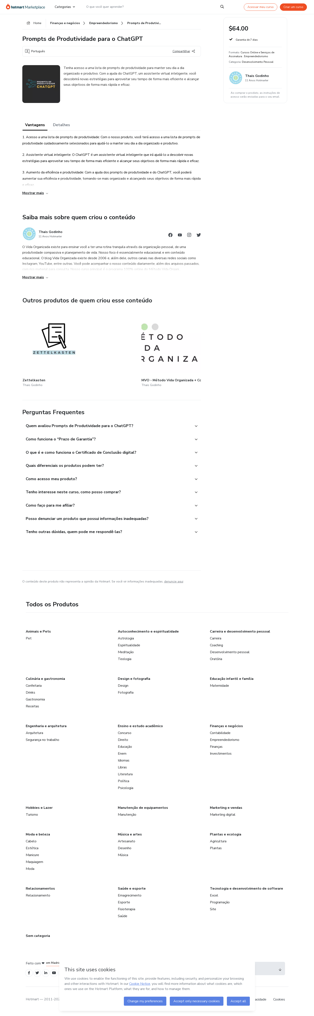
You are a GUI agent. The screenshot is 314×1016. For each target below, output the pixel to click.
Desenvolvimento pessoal (230, 654)
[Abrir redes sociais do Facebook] (170, 237)
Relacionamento (38, 897)
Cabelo (31, 843)
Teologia (124, 661)
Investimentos (221, 756)
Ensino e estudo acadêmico (140, 728)
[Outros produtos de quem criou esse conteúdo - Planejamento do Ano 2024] (148, 347)
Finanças (216, 749)
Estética (32, 850)
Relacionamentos (40, 891)
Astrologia (126, 640)
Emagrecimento (129, 897)
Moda (30, 871)
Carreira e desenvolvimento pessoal (240, 633)
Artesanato (126, 843)
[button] (106, 421)
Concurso (124, 735)
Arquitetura (34, 735)
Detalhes (61, 126)
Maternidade (219, 688)
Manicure (32, 857)
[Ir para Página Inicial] (27, 6)
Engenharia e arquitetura (46, 728)
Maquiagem (34, 864)
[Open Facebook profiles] (30, 976)
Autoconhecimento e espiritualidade (148, 633)
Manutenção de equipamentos (143, 810)
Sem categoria (38, 938)
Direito (123, 742)
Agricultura (218, 843)
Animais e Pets (38, 633)
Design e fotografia (134, 681)
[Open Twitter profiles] (39, 976)
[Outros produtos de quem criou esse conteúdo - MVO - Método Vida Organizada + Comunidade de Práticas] (97, 347)
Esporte (124, 904)
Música (123, 857)
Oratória (216, 661)
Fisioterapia (126, 911)
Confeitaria (34, 688)
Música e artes (130, 836)
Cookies (279, 1003)
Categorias (65, 7)
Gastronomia (35, 701)
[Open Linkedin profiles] (48, 976)
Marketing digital (222, 817)
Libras (122, 769)
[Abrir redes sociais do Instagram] (189, 237)
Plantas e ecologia (225, 836)
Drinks (30, 695)
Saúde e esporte (132, 891)
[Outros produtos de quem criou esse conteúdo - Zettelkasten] (46, 347)
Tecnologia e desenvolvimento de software (246, 891)
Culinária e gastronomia (45, 681)
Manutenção (127, 817)
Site (213, 911)
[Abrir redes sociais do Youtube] (180, 237)
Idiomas (123, 762)
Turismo (32, 817)
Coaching (216, 647)
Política (123, 783)
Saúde (122, 918)
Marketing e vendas (226, 810)
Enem (122, 756)
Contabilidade (220, 735)
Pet (29, 640)
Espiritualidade (129, 647)
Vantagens (35, 126)
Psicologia (125, 790)
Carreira (215, 640)
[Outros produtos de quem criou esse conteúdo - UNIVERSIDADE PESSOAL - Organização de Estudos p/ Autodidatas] (199, 347)
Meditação (126, 654)
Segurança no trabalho (42, 742)
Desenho (124, 850)
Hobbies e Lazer (39, 810)
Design (123, 688)
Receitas (32, 708)
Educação (125, 749)
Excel (214, 897)
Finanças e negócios (226, 728)
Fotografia (125, 695)
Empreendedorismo (224, 742)
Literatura (125, 776)
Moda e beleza (38, 836)
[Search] (222, 7)
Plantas (216, 850)
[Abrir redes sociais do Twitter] (199, 237)
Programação (220, 904)
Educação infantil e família (231, 681)
